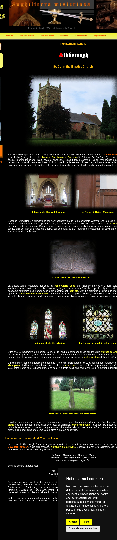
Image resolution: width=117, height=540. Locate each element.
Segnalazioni (99, 35)
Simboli (9, 35)
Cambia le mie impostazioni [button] (83, 528)
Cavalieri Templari (18, 447)
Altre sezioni (81, 35)
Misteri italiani (27, 35)
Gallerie (64, 35)
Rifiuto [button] (86, 521)
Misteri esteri (47, 35)
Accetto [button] (73, 521)
